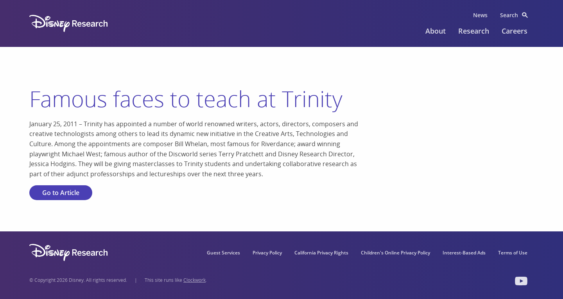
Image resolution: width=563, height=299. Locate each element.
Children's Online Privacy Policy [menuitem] (395, 252)
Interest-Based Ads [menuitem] (464, 252)
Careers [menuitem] (514, 31)
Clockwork (194, 280)
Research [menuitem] (473, 31)
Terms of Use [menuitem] (512, 252)
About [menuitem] (435, 31)
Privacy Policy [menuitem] (267, 252)
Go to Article (60, 192)
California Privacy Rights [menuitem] (321, 252)
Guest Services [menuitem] (223, 252)
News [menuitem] (480, 15)
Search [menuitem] (509, 15)
